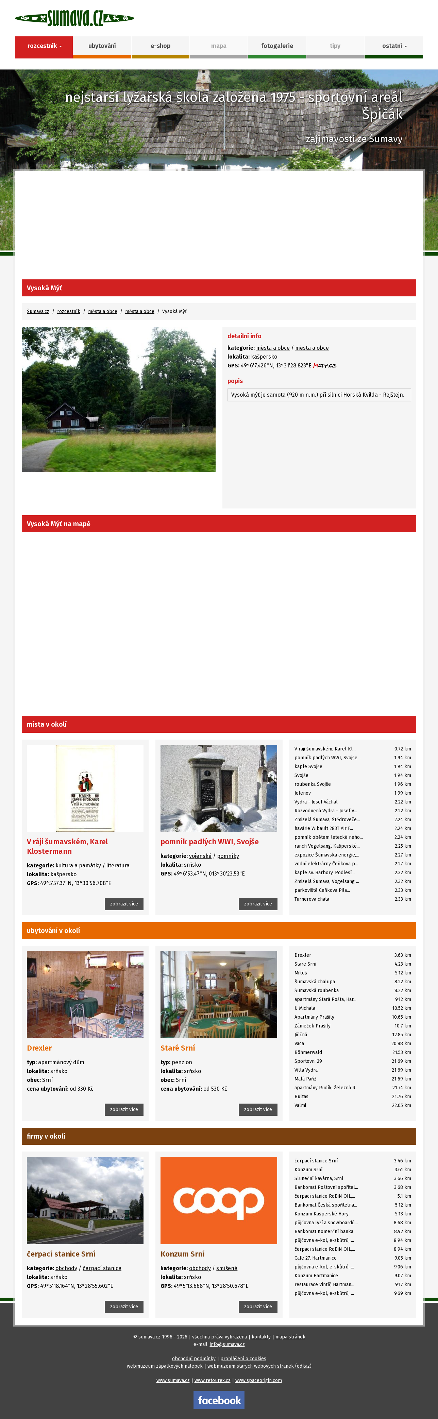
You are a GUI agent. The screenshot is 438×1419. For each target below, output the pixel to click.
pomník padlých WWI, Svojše (210, 841)
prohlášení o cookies (243, 1359)
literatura (118, 865)
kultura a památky (78, 865)
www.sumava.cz (173, 1380)
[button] (394, 47)
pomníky (228, 856)
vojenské (200, 856)
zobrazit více (124, 904)
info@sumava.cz (227, 1344)
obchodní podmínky (194, 1359)
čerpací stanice (102, 1268)
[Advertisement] (219, 228)
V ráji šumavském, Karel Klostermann (67, 846)
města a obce (102, 311)
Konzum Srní (183, 1254)
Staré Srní (178, 1048)
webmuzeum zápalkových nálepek (165, 1366)
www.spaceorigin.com (258, 1380)
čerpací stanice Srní (61, 1254)
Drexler (39, 1048)
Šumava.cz (38, 311)
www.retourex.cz (213, 1380)
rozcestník (68, 311)
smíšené (226, 1268)
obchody (66, 1268)
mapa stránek (290, 1337)
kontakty (261, 1337)
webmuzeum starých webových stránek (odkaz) (259, 1366)
